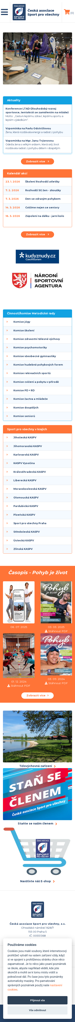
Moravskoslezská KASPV (29, 488)
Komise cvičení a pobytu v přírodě (36, 381)
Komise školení (23, 330)
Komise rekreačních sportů (32, 373)
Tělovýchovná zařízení (35, 766)
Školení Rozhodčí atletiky (42, 181)
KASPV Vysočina (24, 463)
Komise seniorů (24, 416)
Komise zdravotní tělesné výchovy (36, 339)
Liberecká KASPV (24, 480)
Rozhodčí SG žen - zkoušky (43, 190)
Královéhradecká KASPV (29, 471)
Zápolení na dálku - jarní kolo (44, 216)
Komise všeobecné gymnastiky (34, 356)
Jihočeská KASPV (24, 437)
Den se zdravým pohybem (43, 198)
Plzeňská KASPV (24, 514)
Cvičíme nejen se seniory (42, 207)
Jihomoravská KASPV (27, 446)
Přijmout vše (37, 1000)
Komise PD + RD (24, 390)
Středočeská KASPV (26, 531)
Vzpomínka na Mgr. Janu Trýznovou (30, 140)
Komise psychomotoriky (30, 347)
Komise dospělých (25, 407)
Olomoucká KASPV (25, 497)
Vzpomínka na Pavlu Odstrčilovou (28, 128)
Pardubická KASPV (25, 506)
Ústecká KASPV (23, 540)
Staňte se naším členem (35, 823)
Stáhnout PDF (58, 631)
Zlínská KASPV (23, 548)
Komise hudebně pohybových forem (38, 364)
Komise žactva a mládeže (30, 398)
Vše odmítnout (37, 1010)
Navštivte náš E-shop (35, 881)
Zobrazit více (37, 161)
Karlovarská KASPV (26, 454)
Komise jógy (21, 321)
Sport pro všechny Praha (29, 523)
